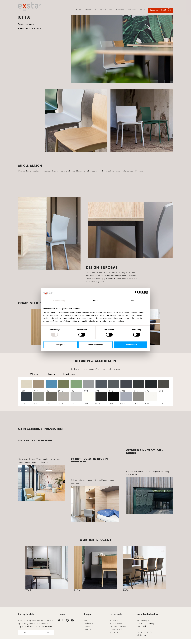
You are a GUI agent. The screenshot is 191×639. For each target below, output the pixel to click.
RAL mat (51, 374)
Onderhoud (89, 623)
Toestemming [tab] (59, 301)
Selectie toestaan (95, 345)
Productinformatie (26, 24)
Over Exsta (131, 10)
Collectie (87, 10)
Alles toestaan (130, 345)
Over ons (114, 620)
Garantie (87, 629)
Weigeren (60, 345)
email (35, 632)
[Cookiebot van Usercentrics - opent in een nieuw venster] (137, 292)
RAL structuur (69, 374)
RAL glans (34, 374)
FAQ (86, 620)
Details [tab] (95, 301)
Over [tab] (132, 301)
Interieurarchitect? (158, 10)
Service (87, 626)
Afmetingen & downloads (29, 28)
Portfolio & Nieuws (116, 10)
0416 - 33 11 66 (145, 632)
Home (78, 10)
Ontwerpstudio (100, 10)
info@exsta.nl (142, 635)
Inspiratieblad (116, 629)
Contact (142, 10)
